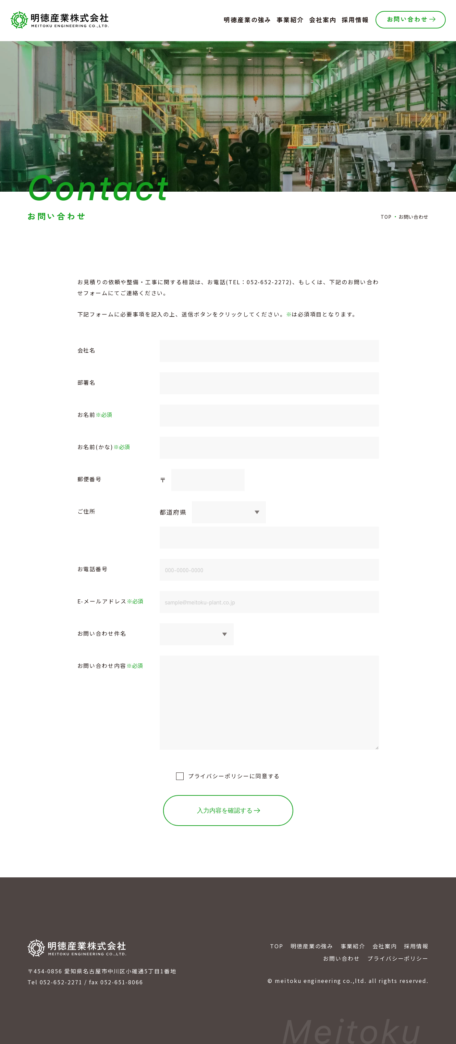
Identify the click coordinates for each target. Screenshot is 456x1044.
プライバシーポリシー (218, 776)
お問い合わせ (341, 958)
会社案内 (384, 946)
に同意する (234, 776)
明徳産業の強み (312, 946)
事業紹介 (353, 946)
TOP (276, 946)
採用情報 (416, 946)
